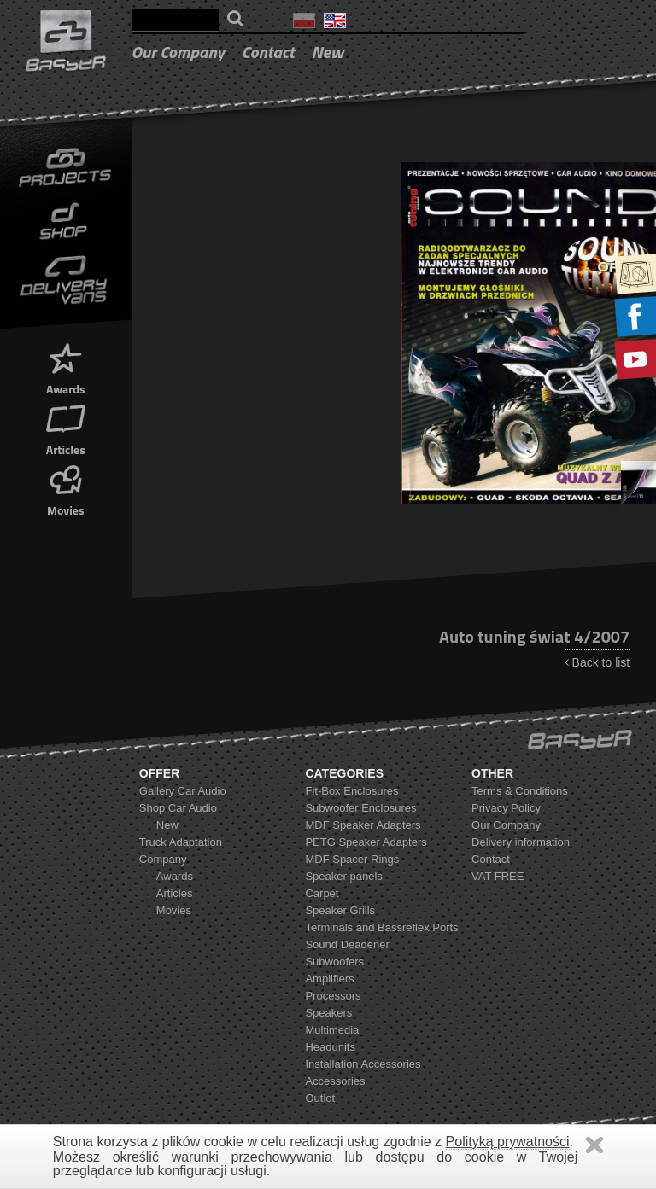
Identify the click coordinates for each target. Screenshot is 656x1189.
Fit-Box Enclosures (351, 790)
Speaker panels (343, 876)
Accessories (335, 1081)
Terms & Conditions (520, 790)
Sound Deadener (347, 944)
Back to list (597, 662)
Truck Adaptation (180, 842)
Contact (268, 51)
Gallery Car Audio (182, 790)
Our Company (178, 51)
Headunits (330, 1046)
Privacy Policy (506, 807)
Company (163, 859)
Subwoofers (334, 961)
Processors (332, 995)
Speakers (328, 1012)
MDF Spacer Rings (352, 859)
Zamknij (594, 1145)
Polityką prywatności (508, 1141)
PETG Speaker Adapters (365, 842)
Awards (65, 367)
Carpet (321, 893)
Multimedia (332, 1029)
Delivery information (521, 842)
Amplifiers (329, 978)
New (328, 51)
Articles (65, 428)
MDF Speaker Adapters (362, 825)
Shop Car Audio (178, 807)
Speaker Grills (340, 910)
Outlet (320, 1098)
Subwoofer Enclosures (360, 807)
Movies (65, 488)
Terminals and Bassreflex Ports (381, 927)
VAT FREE (498, 876)
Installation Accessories (362, 1064)
